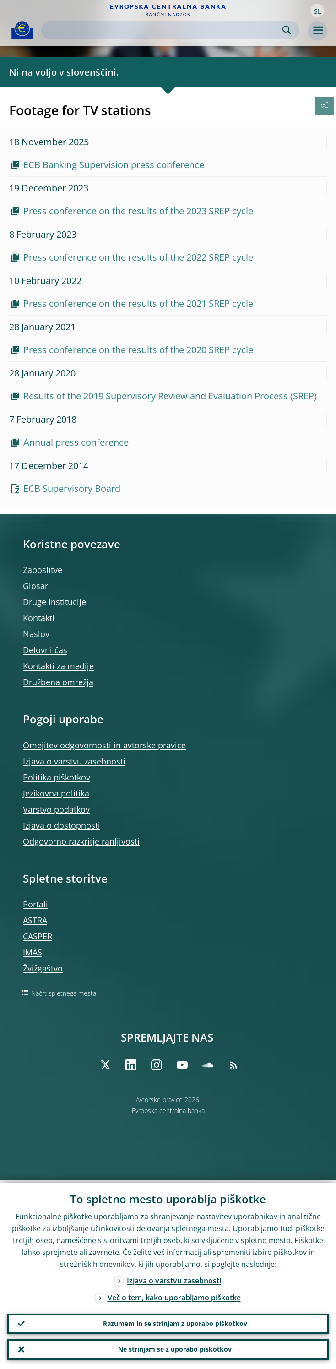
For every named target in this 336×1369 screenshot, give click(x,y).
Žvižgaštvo (43, 968)
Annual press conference (76, 442)
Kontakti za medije (58, 665)
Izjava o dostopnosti (61, 825)
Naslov (36, 633)
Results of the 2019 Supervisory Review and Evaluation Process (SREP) (170, 396)
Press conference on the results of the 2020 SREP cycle (138, 350)
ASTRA (35, 920)
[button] (317, 10)
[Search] (163, 30)
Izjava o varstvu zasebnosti (74, 761)
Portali (35, 904)
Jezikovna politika (56, 793)
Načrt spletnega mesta (63, 993)
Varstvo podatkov (56, 809)
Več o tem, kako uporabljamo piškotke (174, 1295)
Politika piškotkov (56, 777)
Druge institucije (54, 601)
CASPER (37, 936)
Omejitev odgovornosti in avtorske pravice (104, 745)
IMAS (32, 952)
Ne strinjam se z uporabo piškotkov (175, 1348)
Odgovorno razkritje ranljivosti (81, 841)
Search (286, 30)
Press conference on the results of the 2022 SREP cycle (138, 257)
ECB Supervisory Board (71, 488)
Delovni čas (45, 649)
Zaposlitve (42, 569)
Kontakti (38, 617)
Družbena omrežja (58, 681)
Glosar (35, 585)
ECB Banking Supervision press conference (113, 164)
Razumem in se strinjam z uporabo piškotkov (175, 1322)
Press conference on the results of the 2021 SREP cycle (138, 303)
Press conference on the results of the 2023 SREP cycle (138, 211)
